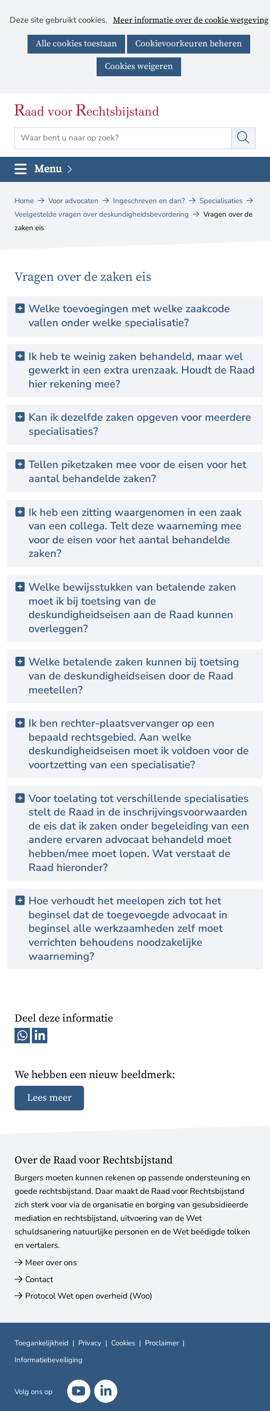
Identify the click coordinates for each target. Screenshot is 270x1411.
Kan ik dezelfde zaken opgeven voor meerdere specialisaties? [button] (139, 424)
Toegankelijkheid (41, 1343)
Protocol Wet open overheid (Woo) (88, 1295)
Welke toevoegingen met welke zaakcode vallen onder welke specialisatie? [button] (129, 316)
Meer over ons (51, 1262)
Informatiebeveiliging (48, 1360)
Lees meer (49, 1098)
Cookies (123, 1343)
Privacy (89, 1343)
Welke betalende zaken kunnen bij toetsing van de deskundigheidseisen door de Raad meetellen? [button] (133, 676)
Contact (39, 1279)
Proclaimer (162, 1343)
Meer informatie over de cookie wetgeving (191, 21)
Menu (54, 169)
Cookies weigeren (139, 66)
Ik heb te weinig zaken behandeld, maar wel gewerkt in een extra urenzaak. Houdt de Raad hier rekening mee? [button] (141, 370)
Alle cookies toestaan (76, 43)
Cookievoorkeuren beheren (188, 43)
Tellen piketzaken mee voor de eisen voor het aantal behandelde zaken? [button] (137, 471)
